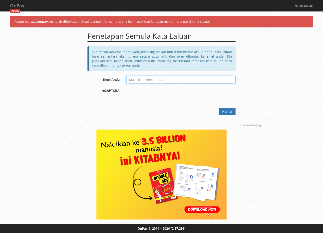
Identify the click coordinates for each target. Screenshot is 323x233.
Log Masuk (304, 6)
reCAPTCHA (111, 90)
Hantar (227, 111)
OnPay (17, 6)
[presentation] (160, 95)
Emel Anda (111, 79)
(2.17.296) (178, 228)
